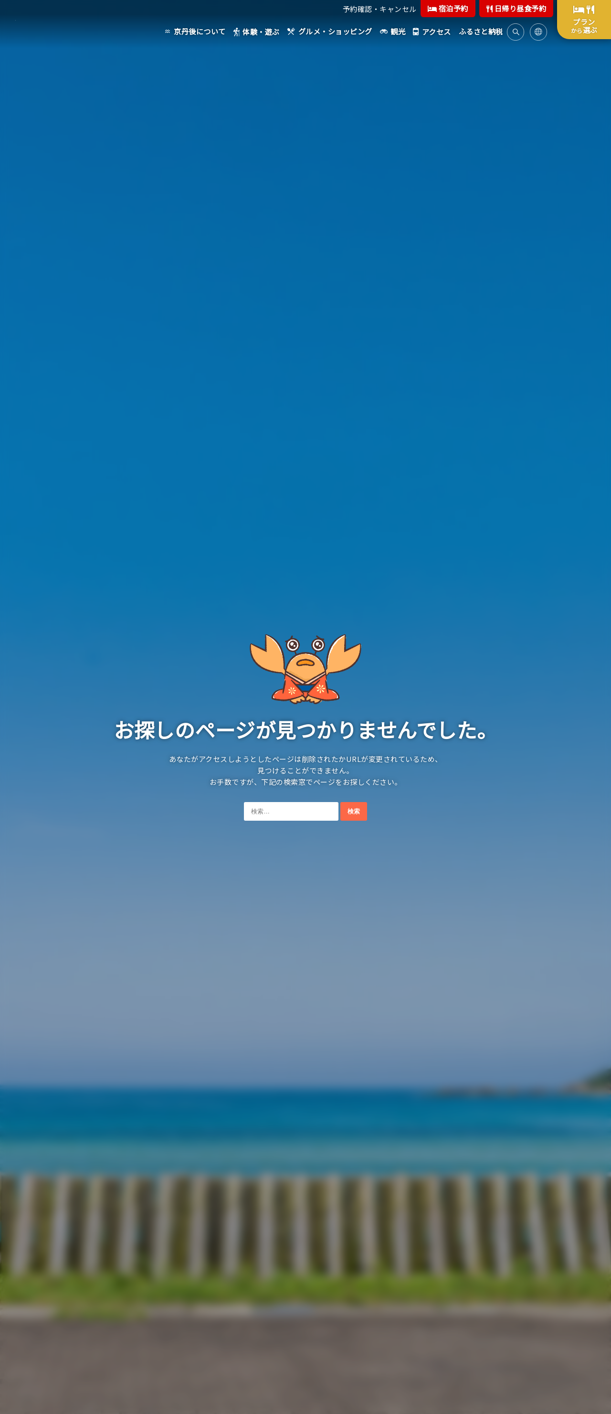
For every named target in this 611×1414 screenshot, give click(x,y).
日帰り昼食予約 (516, 8)
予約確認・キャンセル (380, 9)
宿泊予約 (448, 8)
